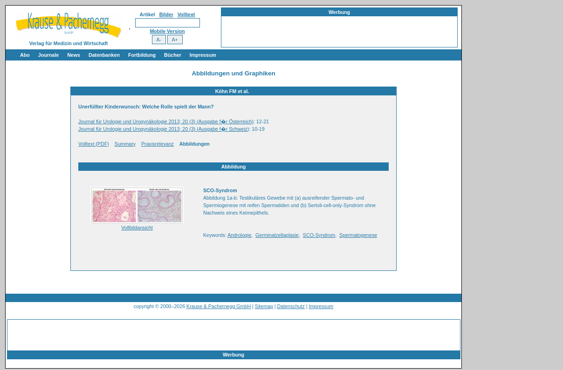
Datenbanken (104, 55)
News (73, 55)
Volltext (186, 14)
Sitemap (264, 306)
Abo (25, 55)
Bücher (172, 55)
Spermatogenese (358, 235)
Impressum (203, 55)
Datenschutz (291, 306)
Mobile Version (167, 31)
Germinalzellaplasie (277, 235)
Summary (125, 144)
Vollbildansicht (137, 227)
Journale (48, 55)
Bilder (166, 14)
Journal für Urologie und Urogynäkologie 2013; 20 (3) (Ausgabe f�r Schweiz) (163, 129)
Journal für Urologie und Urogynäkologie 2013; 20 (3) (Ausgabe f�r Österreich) (166, 121)
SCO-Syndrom (319, 235)
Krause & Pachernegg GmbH (218, 306)
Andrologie (239, 235)
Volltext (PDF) (93, 144)
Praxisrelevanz (157, 144)
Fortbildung (142, 55)
